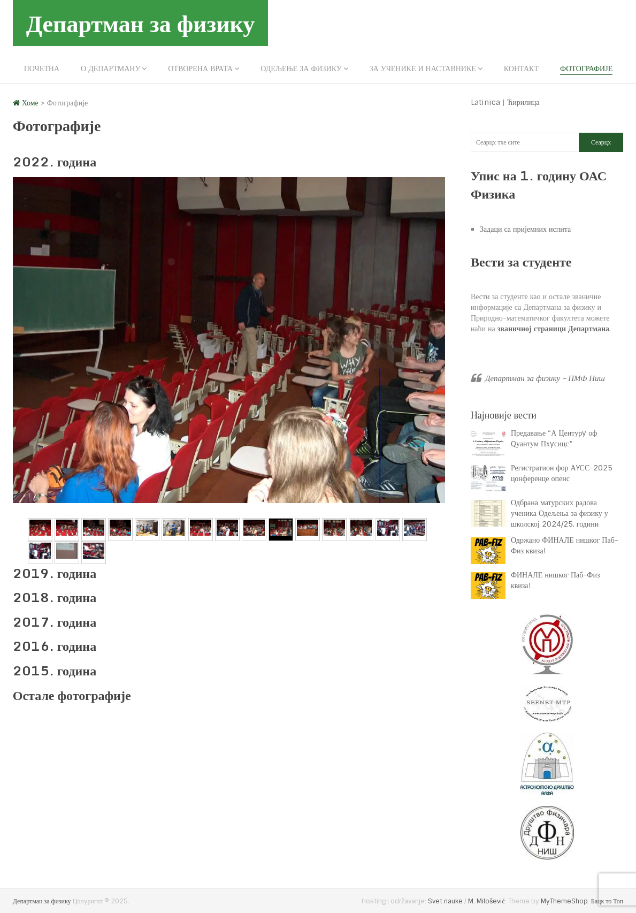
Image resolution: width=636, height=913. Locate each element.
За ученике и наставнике (423, 68)
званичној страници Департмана (553, 328)
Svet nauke (445, 901)
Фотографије (586, 68)
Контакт (521, 68)
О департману (110, 68)
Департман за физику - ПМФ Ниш (545, 378)
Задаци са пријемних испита (525, 229)
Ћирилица (523, 102)
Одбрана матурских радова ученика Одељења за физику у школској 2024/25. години (559, 513)
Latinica (485, 102)
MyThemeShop (564, 901)
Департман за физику (140, 23)
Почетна (41, 68)
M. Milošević (486, 901)
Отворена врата (200, 68)
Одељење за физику (300, 68)
